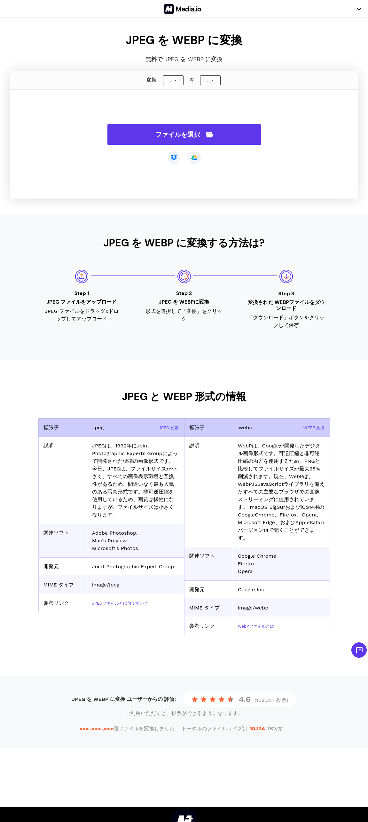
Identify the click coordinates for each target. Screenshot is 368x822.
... (171, 80)
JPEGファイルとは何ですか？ (126, 603)
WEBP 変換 (311, 427)
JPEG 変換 (166, 427)
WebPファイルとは (260, 626)
